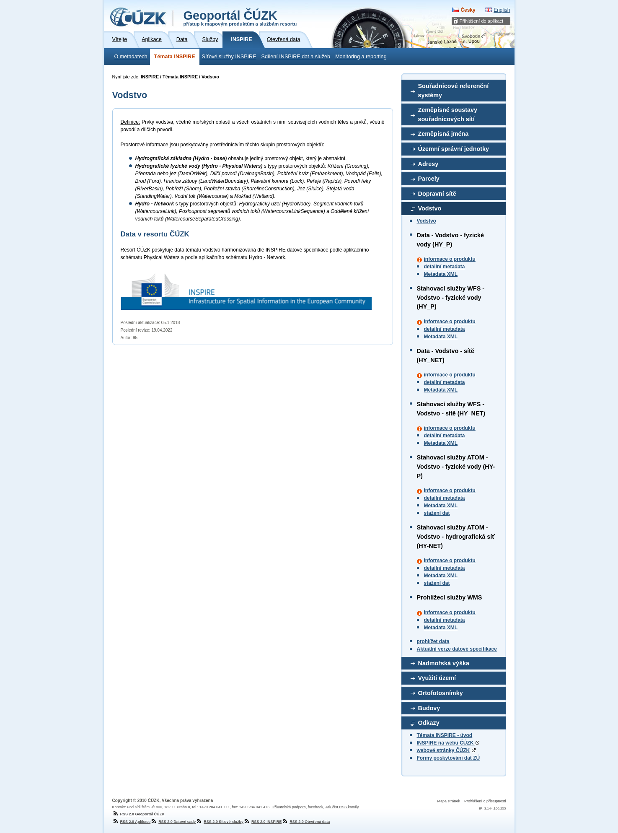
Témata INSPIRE (174, 57)
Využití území (437, 678)
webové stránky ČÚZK (443, 750)
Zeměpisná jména (443, 133)
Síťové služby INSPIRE (229, 57)
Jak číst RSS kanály (342, 807)
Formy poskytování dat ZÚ (448, 758)
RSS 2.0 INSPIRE (262, 822)
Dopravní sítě (437, 193)
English (502, 10)
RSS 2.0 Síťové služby (219, 822)
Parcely (429, 178)
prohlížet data (433, 641)
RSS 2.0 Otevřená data (306, 822)
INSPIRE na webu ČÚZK (448, 743)
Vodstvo (430, 208)
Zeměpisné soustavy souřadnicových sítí (448, 114)
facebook (315, 807)
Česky (467, 10)
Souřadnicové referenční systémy (453, 91)
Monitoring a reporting (361, 57)
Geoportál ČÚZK (240, 17)
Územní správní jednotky (453, 148)
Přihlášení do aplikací (482, 20)
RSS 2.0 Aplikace (131, 822)
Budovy (429, 708)
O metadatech (130, 57)
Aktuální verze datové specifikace (457, 649)
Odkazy (429, 722)
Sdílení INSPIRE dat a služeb (296, 57)
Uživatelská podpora (289, 807)
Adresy (428, 164)
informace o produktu (450, 259)
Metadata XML (441, 274)
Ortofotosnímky (440, 693)
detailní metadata (444, 267)
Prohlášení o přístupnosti (485, 801)
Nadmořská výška (443, 663)
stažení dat (437, 513)
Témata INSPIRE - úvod (445, 735)
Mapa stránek (448, 801)
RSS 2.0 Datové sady (173, 822)
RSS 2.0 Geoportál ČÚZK (138, 814)
